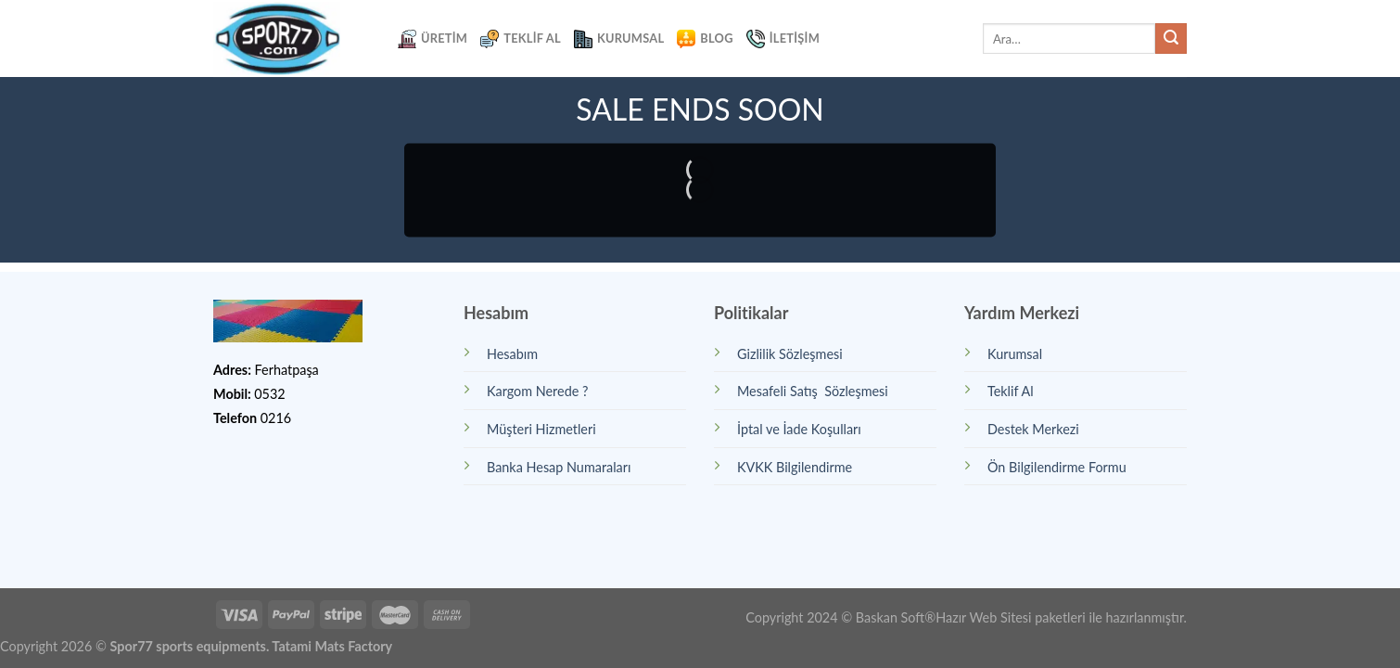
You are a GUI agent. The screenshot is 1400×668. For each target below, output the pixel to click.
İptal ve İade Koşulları (799, 429)
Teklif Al (520, 39)
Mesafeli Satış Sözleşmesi (812, 391)
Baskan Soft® (895, 617)
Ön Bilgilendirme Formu (1056, 467)
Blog (704, 39)
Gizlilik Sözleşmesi (790, 354)
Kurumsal (619, 39)
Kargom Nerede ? (537, 391)
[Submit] (1171, 39)
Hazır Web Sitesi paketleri (1010, 617)
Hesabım (512, 354)
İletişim (783, 39)
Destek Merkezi (1033, 429)
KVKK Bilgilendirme (794, 467)
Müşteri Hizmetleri (541, 429)
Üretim (432, 39)
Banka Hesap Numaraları (558, 467)
